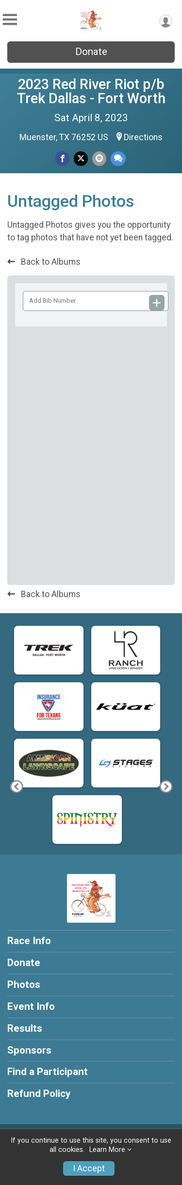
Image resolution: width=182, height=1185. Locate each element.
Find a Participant (47, 1071)
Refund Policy (38, 1093)
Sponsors (29, 1050)
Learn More (107, 1150)
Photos (23, 984)
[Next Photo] (166, 787)
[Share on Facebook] (62, 158)
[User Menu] (165, 21)
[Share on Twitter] (81, 158)
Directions (143, 137)
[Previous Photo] (16, 787)
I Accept (89, 1168)
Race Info (29, 941)
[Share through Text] (118, 158)
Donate (91, 51)
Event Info (31, 1006)
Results (24, 1028)
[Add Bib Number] (157, 302)
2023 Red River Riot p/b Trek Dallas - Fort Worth (91, 91)
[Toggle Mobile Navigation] (9, 20)
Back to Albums (44, 262)
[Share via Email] (99, 158)
